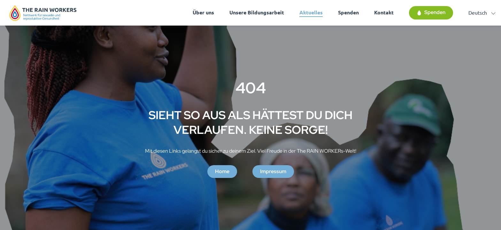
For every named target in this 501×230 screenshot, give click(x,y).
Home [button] (222, 171)
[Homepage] (43, 12)
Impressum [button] (273, 171)
